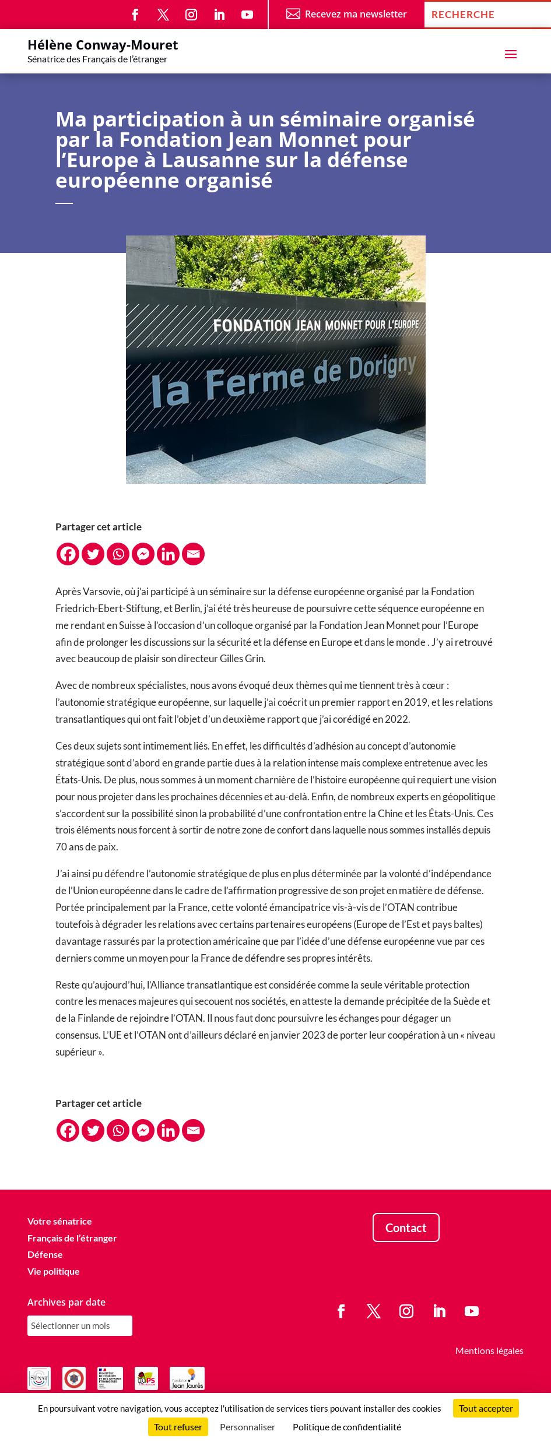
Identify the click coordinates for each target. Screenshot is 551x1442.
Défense (45, 1254)
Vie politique (53, 1270)
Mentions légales (489, 1350)
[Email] (193, 554)
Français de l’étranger (72, 1237)
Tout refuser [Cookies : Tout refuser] (178, 1426)
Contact (406, 1228)
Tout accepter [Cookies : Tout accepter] (486, 1407)
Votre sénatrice (59, 1220)
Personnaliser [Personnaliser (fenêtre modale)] (247, 1426)
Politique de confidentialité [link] (347, 1426)
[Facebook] (68, 554)
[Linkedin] (168, 554)
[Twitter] (93, 554)
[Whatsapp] (118, 554)
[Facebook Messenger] (143, 554)
